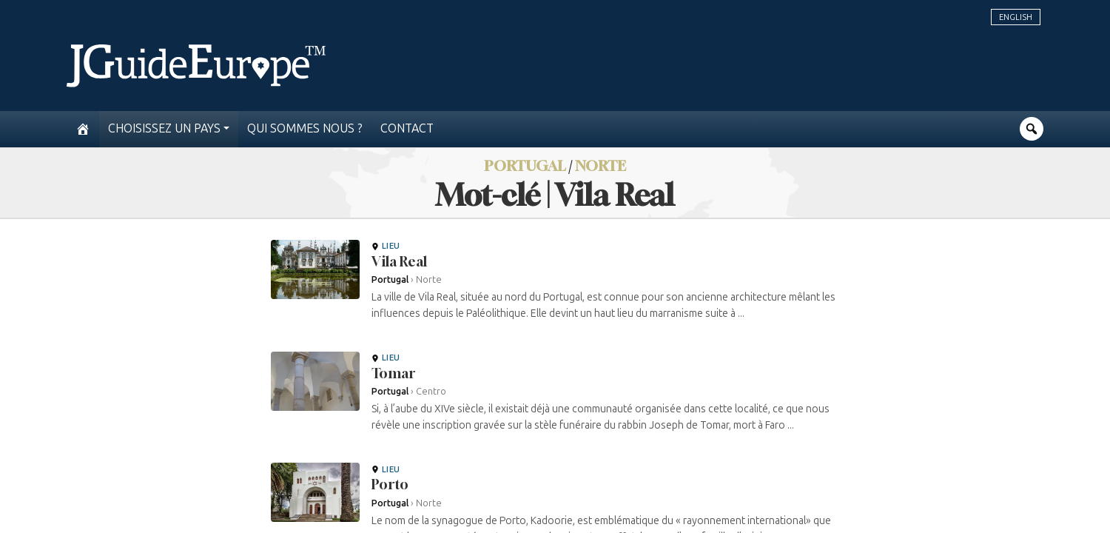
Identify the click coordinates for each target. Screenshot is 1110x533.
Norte (600, 165)
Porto (389, 484)
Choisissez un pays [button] (164, 128)
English (1015, 17)
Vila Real (399, 261)
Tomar (393, 373)
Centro (431, 391)
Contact (407, 128)
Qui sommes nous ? (305, 128)
